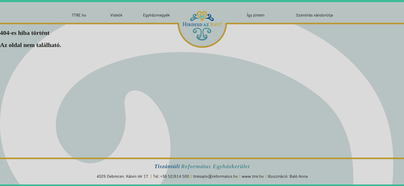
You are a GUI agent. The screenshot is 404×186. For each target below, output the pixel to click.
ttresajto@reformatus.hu (215, 176)
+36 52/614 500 (174, 176)
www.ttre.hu (253, 176)
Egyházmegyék (156, 15)
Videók (116, 15)
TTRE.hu (79, 15)
